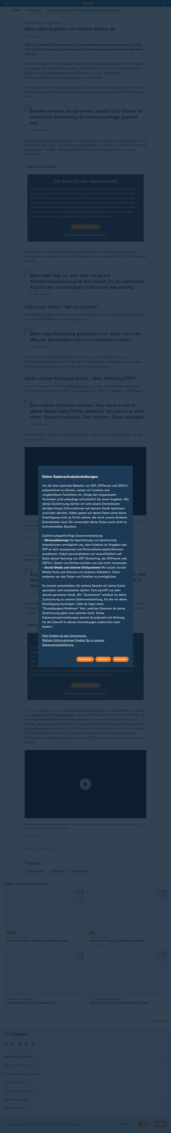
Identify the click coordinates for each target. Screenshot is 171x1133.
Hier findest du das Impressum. (64, 636)
